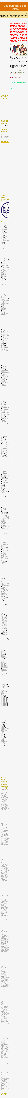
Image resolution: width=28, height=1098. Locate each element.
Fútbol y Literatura (4, 642)
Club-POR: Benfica (4, 548)
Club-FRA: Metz (4, 466)
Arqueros (3, 233)
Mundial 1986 (3, 709)
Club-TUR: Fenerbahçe (3, 561)
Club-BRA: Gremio (4, 382)
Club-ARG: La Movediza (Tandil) (4, 316)
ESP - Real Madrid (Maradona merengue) (4, 1015)
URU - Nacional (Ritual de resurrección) (4, 1075)
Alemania (3, 225)
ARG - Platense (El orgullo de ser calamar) (4, 904)
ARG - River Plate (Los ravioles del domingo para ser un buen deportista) (5, 937)
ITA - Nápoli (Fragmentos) (3, 1043)
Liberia (2, 693)
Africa (2, 224)
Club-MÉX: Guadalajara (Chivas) (3, 521)
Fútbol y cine (3, 638)
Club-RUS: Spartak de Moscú (4, 557)
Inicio (19, 83)
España (2, 624)
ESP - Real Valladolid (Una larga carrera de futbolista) (5, 1023)
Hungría (2, 654)
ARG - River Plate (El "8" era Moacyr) (4, 934)
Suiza (2, 739)
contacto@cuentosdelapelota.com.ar (5, 137)
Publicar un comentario (14, 80)
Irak (1, 659)
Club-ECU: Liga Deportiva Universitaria (4, 427)
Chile (2, 250)
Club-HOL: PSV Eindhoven (4, 477)
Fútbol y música (4, 644)
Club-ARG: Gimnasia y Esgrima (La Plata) (5, 300)
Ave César (3, 236)
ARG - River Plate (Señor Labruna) (4, 940)
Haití (2, 651)
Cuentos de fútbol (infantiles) (4, 604)
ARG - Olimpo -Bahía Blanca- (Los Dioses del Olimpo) (4, 898)
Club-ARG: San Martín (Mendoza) (4, 350)
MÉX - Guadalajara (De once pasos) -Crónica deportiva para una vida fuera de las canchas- (5, 1051)
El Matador (3, 616)
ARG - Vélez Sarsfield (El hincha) (5, 984)
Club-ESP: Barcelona (3, 434)
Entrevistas (3, 621)
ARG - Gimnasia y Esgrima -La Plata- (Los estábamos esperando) (4, 865)
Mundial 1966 (3, 704)
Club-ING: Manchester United (4, 493)
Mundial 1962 (3, 703)
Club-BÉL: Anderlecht (3, 361)
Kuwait (2, 687)
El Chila (2, 609)
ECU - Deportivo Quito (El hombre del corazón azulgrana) (5, 999)
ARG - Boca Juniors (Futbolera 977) (5, 818)
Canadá (2, 246)
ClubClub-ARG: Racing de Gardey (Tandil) (4, 590)
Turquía (2, 746)
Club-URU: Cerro (4, 564)
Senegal (2, 734)
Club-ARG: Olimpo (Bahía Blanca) (4, 325)
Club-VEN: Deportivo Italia (4, 588)
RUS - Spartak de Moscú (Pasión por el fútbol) (4, 1061)
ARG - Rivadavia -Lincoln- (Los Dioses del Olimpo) (5, 931)
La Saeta (2, 690)
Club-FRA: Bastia (4, 465)
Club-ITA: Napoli (4, 516)
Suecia (2, 738)
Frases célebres (4, 632)
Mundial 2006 (3, 713)
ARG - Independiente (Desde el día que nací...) (4, 885)
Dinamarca (3, 606)
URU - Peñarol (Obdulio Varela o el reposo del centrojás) (5, 1084)
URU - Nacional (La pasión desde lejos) (5, 1071)
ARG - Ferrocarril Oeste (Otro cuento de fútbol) (4, 857)
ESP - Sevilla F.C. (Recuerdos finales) (5, 1032)
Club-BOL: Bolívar (4, 366)
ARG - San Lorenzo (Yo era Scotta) (5, 956)
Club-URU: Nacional (5, 573)
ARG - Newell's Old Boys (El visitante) (5, 896)
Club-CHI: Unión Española (4, 402)
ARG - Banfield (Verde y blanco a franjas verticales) (4, 804)
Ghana (2, 647)
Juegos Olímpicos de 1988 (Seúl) (4, 684)
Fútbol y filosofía (4, 639)
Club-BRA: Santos (4, 388)
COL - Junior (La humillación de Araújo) (4, 996)
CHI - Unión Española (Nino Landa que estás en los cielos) (5, 993)
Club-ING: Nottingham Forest (4, 497)
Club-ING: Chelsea (4, 482)
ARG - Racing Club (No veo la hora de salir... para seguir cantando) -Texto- (4, 919)
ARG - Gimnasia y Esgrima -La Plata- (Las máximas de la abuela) (5, 861)
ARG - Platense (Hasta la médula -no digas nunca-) (4, 907)
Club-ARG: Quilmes (5, 328)
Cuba (2, 600)
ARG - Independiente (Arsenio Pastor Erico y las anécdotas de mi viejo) (4, 881)
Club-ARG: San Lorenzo (4, 345)
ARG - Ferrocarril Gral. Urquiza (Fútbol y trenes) (4, 852)
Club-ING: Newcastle (3, 496)
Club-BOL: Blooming (5, 364)
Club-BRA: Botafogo (5, 372)
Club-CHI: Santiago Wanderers (5, 400)
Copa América (3, 593)
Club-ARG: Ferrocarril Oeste (4, 298)
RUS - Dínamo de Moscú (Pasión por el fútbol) (4, 1058)
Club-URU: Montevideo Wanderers (3, 571)
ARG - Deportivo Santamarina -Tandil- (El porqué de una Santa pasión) (5, 839)
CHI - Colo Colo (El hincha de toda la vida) (4, 986)
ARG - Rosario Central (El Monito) (4, 952)
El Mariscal (3, 615)
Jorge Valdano (4, 665)
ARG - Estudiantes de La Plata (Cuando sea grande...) (5, 845)
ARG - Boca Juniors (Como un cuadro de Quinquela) (5, 811)
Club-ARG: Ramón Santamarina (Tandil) (5, 335)
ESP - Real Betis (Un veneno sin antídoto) (4, 1010)
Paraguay (3, 720)
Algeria (2, 226)
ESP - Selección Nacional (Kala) (4, 1026)
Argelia (2, 231)
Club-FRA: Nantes (4, 469)
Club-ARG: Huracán (5, 305)
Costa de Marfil (4, 597)
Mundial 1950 (3, 700)
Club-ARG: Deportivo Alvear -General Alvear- (4, 286)
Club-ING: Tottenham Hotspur (4, 506)
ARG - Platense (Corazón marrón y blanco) (4, 901)
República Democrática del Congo (4, 730)
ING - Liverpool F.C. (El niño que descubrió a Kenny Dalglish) (5, 1040)
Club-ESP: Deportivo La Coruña (5, 439)
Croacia (2, 599)
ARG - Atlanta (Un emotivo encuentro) (4, 797)
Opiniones (21, 70)
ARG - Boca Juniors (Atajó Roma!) (5, 809)
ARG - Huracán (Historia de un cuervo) (4, 872)
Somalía (2, 736)
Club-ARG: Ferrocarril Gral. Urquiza (4, 295)
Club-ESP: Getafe (4, 442)
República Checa (4, 728)
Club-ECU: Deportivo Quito (4, 423)
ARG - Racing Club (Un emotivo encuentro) (4, 925)
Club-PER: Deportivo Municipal (5, 540)
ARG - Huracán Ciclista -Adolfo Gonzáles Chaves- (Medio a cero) (4, 876)
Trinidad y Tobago (4, 743)
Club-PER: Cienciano (3, 538)
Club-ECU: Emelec (4, 424)
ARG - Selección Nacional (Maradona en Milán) (5, 967)
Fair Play (2, 627)
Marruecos (3, 695)
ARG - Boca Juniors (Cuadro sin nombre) (5, 814)
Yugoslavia (3, 752)
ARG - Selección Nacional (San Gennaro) (4, 970)
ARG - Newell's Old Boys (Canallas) (5, 894)
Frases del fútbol (4, 634)
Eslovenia (3, 623)
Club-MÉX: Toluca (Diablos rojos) (4, 529)
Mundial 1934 (3, 698)
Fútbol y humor (4, 641)
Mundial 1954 (3, 701)
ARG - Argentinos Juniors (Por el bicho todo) (5, 792)
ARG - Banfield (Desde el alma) (4, 799)
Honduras (3, 653)
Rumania (2, 732)
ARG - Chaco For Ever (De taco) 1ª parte (4, 828)
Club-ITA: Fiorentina (5, 510)
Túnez (2, 745)
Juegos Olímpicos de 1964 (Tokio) (4, 679)
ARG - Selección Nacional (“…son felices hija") (4, 973)
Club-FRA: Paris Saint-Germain (4, 472)
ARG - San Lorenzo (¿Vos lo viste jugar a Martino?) (5, 958)
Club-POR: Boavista (5, 550)
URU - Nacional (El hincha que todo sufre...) (4, 1065)
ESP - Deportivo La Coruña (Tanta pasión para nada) (4, 1004)
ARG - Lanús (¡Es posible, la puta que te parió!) (5, 891)
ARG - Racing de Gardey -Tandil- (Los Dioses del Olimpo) (5, 928)
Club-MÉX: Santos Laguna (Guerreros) (5, 526)
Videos (2, 749)
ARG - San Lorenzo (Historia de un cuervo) (5, 954)
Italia (2, 662)
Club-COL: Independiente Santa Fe (5, 412)
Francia (2, 631)
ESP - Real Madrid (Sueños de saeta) (4, 1021)
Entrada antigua (23, 82)
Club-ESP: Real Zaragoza (4, 459)
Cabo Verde (3, 244)
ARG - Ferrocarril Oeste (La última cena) (4, 854)
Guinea (2, 650)
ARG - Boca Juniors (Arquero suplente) (5, 807)
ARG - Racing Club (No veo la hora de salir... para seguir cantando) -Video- (4, 922)
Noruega (2, 716)
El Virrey (2, 619)
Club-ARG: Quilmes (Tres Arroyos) (5, 331)
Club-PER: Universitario (3, 547)
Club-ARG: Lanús (4, 318)
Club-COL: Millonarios (3, 416)
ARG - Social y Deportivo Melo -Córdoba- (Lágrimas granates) (5, 977)
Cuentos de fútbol (4, 601)
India (2, 655)
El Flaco (2, 612)
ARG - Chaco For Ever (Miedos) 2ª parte (4, 831)
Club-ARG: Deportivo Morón (4, 288)
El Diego (2, 610)
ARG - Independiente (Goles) (3, 888)
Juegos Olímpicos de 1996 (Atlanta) (4, 686)
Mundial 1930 (3, 697)
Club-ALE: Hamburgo (3, 255)
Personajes (3, 723)
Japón (2, 664)
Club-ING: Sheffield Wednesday (5, 502)
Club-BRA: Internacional (3, 385)
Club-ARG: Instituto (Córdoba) (5, 314)
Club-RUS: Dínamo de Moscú (4, 555)
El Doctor (3, 611)
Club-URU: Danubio (5, 565)
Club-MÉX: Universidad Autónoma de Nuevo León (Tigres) (5, 532)
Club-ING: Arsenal (4, 478)
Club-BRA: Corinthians (3, 375)
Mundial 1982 (3, 708)
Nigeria (2, 715)
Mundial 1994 (3, 711)
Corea (2, 596)
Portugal (2, 727)
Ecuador (2, 607)
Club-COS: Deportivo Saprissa (4, 418)
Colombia (3, 592)
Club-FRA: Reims (4, 473)
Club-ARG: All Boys (5, 256)
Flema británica (4, 628)
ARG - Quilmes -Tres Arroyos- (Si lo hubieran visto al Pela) (4, 913)
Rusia (2, 733)
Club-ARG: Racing (4, 332)
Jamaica (2, 663)
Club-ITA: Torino (4, 517)
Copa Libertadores (4, 594)
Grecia (2, 648)
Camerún (3, 245)
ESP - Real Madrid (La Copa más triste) (5, 1013)
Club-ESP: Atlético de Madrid (4, 432)
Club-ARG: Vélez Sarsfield (4, 359)
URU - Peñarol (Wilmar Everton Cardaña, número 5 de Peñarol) (5, 1088)
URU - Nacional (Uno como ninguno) (5, 1078)
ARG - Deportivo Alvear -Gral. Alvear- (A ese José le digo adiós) (5, 835)
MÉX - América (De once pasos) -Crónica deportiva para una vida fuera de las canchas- (5, 1046)
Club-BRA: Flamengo (3, 379)
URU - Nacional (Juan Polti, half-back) (4, 1068)
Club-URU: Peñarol (4, 575)
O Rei (2, 717)
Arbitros (2, 230)
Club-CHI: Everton (4, 393)
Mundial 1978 (3, 707)
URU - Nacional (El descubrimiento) (4, 1063)
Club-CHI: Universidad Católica (5, 404)
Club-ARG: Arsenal (4, 263)
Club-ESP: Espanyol (5, 440)
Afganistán (3, 223)
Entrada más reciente (14, 82)
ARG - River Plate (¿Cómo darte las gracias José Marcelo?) (4, 943)
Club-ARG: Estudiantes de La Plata (4, 292)
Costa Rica (3, 598)
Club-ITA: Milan (4, 515)
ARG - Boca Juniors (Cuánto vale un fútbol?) (5, 816)
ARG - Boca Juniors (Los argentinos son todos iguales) (5, 820)
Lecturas (2, 691)
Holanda (2, 652)
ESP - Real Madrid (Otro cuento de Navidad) (4, 1018)
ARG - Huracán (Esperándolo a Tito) (5, 870)
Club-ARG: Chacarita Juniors (4, 276)
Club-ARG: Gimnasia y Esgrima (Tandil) (5, 303)
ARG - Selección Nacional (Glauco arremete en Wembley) (4, 964)
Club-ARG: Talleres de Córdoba (4, 355)
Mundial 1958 (3, 702)
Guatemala (3, 649)
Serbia (2, 735)
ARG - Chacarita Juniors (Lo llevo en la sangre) (5, 825)
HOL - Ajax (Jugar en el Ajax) (4, 1037)
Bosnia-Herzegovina (5, 240)
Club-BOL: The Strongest (4, 369)
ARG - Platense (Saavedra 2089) (4, 910)
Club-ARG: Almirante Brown (4, 259)
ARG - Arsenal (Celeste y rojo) (4, 795)
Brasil (2, 242)
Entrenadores (3, 620)
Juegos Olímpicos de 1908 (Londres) (4, 667)
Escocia (2, 622)
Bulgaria (2, 243)
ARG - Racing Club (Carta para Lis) (4, 916)
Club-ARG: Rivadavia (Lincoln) (4, 338)
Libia (2, 694)
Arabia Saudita (4, 229)
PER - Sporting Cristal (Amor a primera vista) (4, 1055)
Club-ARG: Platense (5, 326)
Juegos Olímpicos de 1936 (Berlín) (4, 675)
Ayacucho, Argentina (8, 116)
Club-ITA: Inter (4, 512)
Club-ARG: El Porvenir (3, 290)
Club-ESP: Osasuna (5, 444)
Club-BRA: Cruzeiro (5, 376)
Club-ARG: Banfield (5, 267)
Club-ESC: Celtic (4, 428)
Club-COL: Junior (4, 414)
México (2, 696)
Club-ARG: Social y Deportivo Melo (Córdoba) (5, 353)
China (2, 251)
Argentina (3, 232)
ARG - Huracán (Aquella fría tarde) (4, 868)
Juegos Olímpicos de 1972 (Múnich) (4, 681)
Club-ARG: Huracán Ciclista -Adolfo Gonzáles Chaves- (5, 308)
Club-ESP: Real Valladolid (4, 457)
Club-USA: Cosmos (5, 585)
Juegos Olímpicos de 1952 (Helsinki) (4, 676)
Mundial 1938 (3, 699)
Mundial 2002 (3, 712)
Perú (24, 70)
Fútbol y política (4, 645)
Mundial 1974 (3, 706)
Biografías (3, 238)
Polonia (2, 726)
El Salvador (3, 618)
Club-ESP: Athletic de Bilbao (4, 430)
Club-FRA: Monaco (4, 467)
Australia (2, 234)
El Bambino (3, 608)
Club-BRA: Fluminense (3, 381)
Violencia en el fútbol (5, 750)
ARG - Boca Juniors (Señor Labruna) (5, 823)
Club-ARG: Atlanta (4, 265)
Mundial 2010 (3, 714)
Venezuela (3, 748)
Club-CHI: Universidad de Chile (5, 407)
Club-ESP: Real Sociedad (4, 455)
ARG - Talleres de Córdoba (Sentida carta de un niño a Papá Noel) (4, 981)
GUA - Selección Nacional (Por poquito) (4, 1034)
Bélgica (2, 237)
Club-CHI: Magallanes (3, 396)
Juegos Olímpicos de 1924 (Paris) (4, 670)
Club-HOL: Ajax (4, 475)
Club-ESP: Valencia (5, 463)
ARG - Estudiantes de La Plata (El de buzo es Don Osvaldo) (4, 849)
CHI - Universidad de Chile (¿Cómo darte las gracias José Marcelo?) (4, 990)
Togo (2, 740)
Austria (2, 235)
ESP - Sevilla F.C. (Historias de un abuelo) (4, 1029)
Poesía (2, 725)
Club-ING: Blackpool (5, 480)
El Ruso (2, 617)
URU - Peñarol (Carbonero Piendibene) (4, 1080)
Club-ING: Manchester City (4, 491)
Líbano (2, 692)
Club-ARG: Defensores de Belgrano (4, 283)
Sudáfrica (3, 737)
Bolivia (2, 239)
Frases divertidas (16, 70)
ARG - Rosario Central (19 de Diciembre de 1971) (5, 946)
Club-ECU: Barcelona (3, 421)
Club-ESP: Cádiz (4, 435)
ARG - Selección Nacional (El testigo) (5, 961)
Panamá (2, 719)
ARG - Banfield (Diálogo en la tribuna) (4, 801)
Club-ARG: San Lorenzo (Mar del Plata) (4, 347)
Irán (1, 660)
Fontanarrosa (3, 630)
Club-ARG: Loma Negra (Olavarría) (4, 320)
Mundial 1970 (3, 705)
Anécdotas (3, 227)
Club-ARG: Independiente (3, 312)
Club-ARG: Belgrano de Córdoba (5, 270)
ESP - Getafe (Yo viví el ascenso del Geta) (4, 1007)
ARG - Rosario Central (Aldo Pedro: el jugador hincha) (5, 949)
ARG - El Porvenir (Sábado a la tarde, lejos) (4, 842)
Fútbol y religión (4, 646)
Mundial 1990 (3, 710)
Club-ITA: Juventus (4, 513)
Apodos (2, 228)
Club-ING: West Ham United (4, 509)
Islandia (2, 661)
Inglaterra (3, 656)
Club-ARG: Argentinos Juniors (4, 261)
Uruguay (2, 747)
